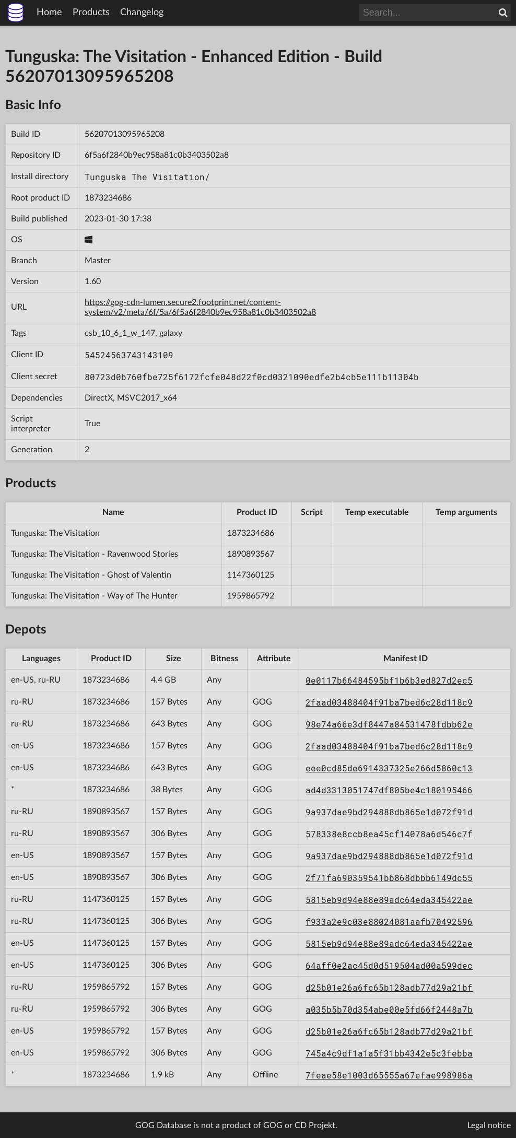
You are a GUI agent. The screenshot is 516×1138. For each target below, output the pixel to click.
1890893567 (250, 554)
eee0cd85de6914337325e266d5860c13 (389, 767)
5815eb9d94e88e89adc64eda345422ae (389, 899)
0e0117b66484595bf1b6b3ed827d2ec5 (389, 680)
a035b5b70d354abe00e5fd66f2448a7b (389, 1009)
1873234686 (108, 198)
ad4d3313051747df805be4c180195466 (389, 789)
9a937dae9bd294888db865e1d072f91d (389, 811)
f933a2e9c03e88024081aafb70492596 (389, 921)
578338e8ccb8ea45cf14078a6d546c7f (389, 833)
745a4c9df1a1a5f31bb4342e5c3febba (389, 1053)
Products (91, 12)
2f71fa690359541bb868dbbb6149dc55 (389, 877)
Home (49, 12)
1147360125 (250, 575)
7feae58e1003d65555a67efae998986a (389, 1075)
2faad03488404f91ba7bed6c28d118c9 (389, 702)
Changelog (141, 12)
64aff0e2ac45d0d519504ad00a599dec (389, 965)
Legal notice (489, 1125)
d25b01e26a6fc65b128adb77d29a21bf (389, 987)
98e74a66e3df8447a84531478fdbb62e (389, 724)
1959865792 (250, 596)
